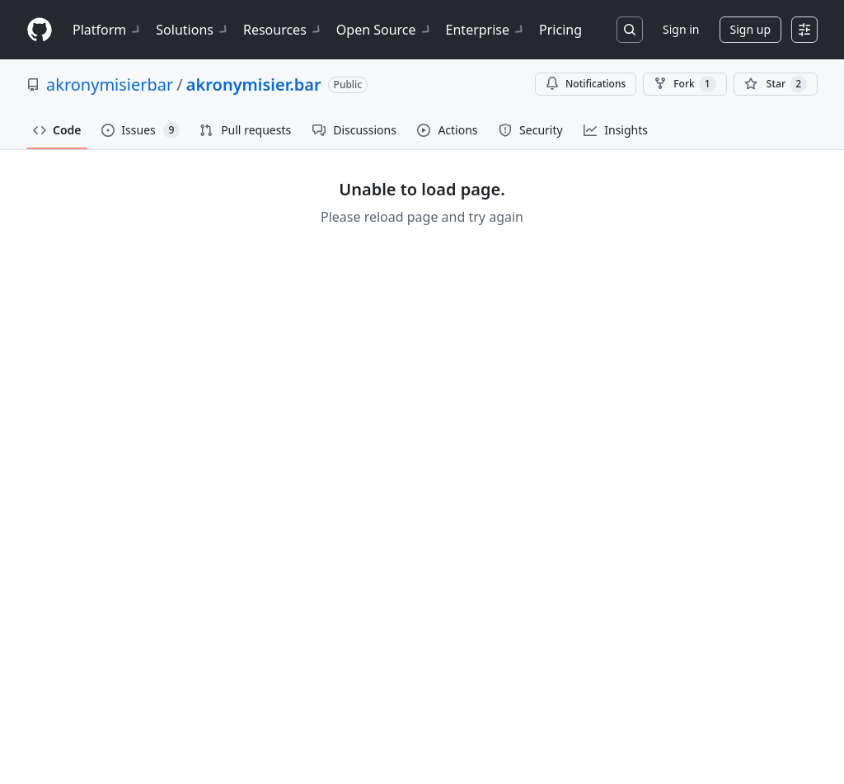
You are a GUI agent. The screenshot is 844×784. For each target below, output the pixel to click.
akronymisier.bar (253, 84)
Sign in (681, 29)
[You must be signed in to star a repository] (776, 84)
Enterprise (486, 30)
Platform (108, 30)
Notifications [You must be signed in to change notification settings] (586, 84)
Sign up (750, 29)
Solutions (193, 30)
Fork (684, 84)
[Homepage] (39, 30)
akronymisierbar (109, 84)
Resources (283, 30)
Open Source (384, 30)
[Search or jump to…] (629, 29)
